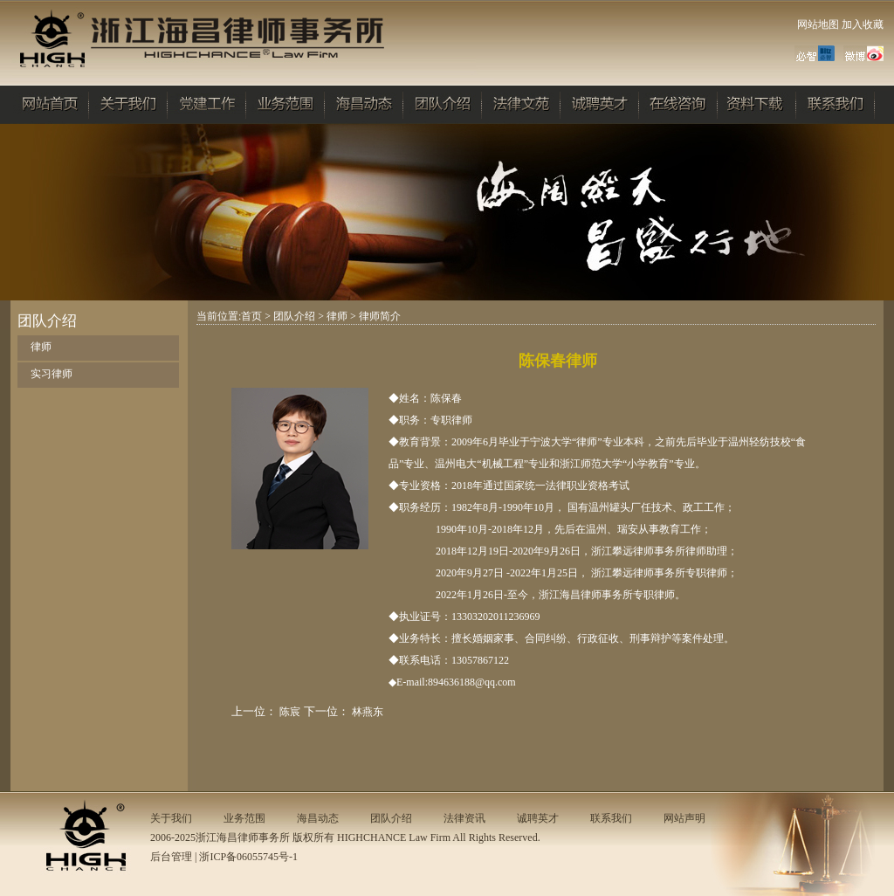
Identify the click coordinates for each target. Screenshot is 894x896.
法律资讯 (464, 818)
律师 (41, 347)
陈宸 (289, 712)
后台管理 (171, 857)
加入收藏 (863, 24)
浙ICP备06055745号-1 (248, 857)
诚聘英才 (538, 818)
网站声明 (684, 818)
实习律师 (51, 374)
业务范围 (244, 818)
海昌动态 (318, 818)
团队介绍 (294, 316)
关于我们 (171, 818)
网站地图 (818, 24)
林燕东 (367, 712)
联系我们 (611, 818)
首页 (251, 316)
